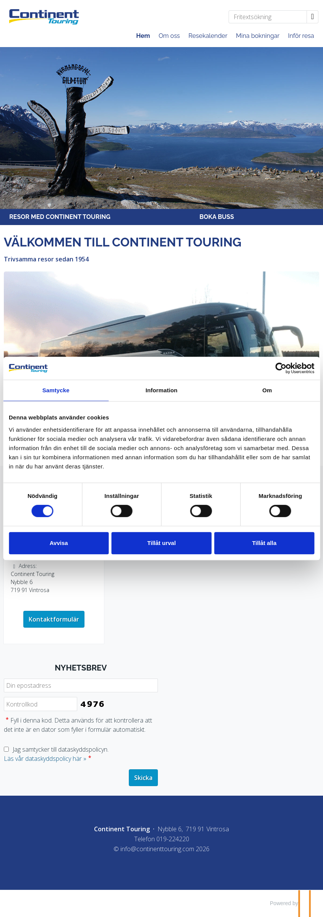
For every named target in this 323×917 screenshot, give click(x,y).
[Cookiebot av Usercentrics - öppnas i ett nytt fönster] (280, 368)
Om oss (169, 35)
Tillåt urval (161, 543)
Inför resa (301, 35)
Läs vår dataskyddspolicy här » (45, 758)
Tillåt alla (264, 543)
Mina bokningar (257, 35)
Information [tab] (162, 390)
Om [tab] (267, 390)
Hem (143, 35)
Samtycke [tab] (56, 390)
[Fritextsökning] (268, 16)
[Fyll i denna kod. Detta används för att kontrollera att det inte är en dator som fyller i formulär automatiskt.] (40, 704)
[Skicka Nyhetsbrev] (143, 777)
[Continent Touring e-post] (157, 849)
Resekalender (207, 35)
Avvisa (59, 543)
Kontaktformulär (54, 619)
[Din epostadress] (81, 686)
